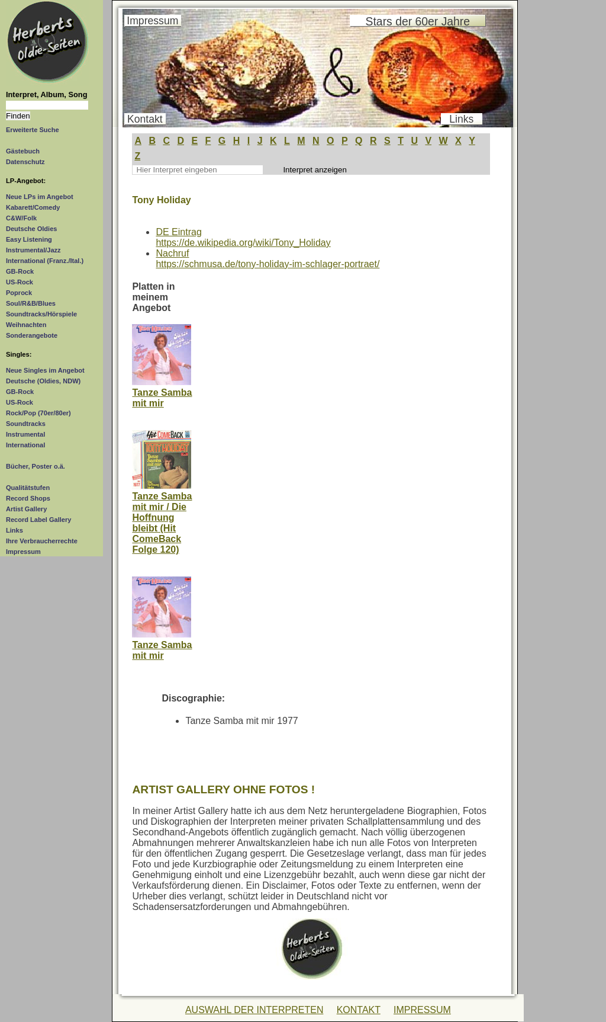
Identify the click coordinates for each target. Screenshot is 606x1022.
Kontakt (145, 119)
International (25, 444)
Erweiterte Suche (32, 129)
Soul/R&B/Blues (31, 303)
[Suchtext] (47, 105)
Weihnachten (26, 324)
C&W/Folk (21, 218)
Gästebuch (23, 151)
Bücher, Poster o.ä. (35, 466)
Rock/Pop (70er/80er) (38, 413)
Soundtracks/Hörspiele (41, 314)
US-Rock (19, 282)
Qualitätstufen (28, 487)
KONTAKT (359, 1010)
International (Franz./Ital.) (44, 260)
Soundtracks (26, 423)
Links (14, 530)
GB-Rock (20, 271)
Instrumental (25, 434)
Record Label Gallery (38, 519)
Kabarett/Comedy (33, 207)
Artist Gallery (26, 508)
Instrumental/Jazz (33, 250)
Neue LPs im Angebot (39, 196)
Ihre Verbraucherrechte (42, 540)
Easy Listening (29, 239)
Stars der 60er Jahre (418, 21)
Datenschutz (25, 161)
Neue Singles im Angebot (45, 370)
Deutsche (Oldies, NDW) (43, 381)
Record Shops (28, 498)
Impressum (23, 551)
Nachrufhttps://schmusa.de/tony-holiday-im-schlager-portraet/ (267, 258)
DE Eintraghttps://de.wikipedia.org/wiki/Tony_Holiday (243, 237)
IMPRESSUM (422, 1010)
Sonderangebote (31, 335)
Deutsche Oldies (31, 228)
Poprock (19, 292)
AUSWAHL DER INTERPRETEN (254, 1010)
